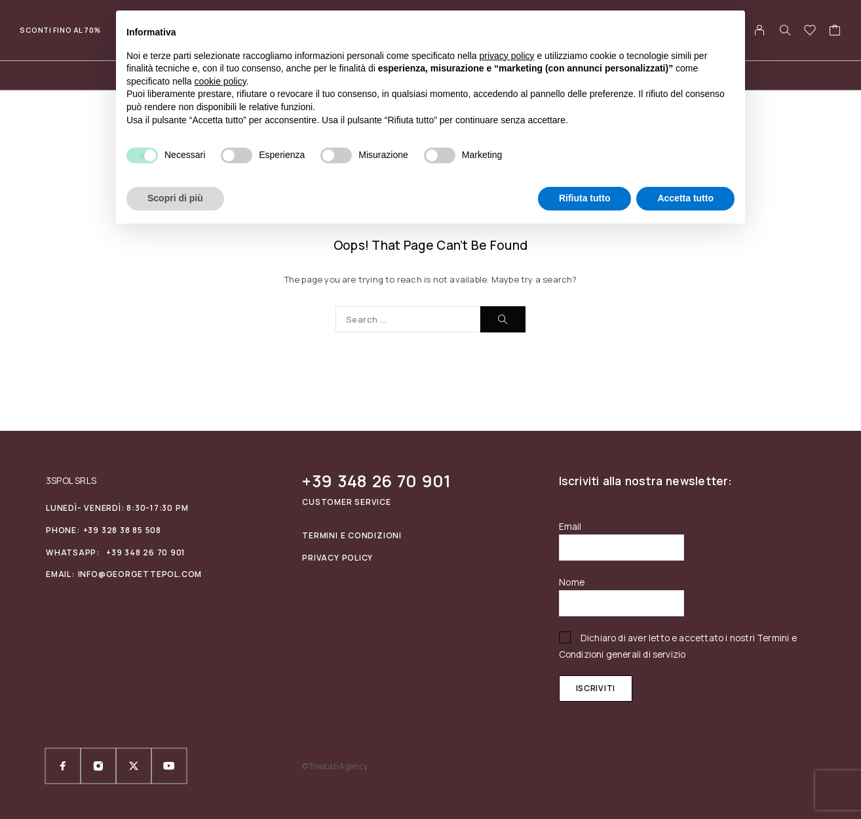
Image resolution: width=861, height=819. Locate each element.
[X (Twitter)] (133, 766)
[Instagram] (98, 766)
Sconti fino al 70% (60, 30)
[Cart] (835, 31)
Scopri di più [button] (175, 198)
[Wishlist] (810, 31)
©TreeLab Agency (335, 766)
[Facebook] (63, 766)
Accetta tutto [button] (685, 198)
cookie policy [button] (220, 81)
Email (570, 526)
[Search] (785, 30)
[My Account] (760, 30)
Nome (572, 582)
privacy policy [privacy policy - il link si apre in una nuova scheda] (507, 55)
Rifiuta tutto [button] (585, 198)
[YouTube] (169, 766)
